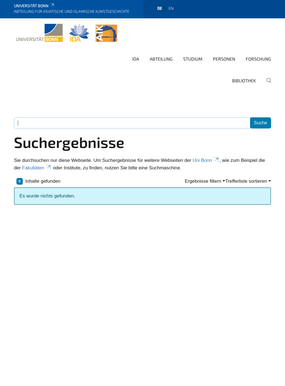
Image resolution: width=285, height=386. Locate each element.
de (159, 8)
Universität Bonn (34, 5)
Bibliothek (244, 80)
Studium (192, 58)
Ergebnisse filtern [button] (203, 181)
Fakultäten (36, 167)
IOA (135, 58)
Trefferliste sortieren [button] (246, 181)
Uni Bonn (206, 160)
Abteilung (161, 58)
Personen (224, 58)
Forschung (258, 58)
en (171, 8)
